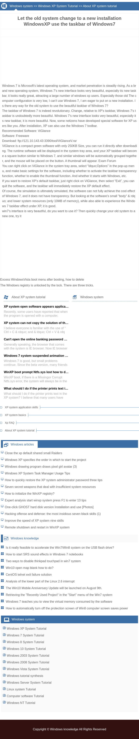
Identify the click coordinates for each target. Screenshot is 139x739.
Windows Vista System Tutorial (28, 669)
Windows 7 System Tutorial (25, 635)
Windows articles (22, 444)
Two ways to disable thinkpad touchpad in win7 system (43, 561)
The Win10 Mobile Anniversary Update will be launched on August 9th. (54, 588)
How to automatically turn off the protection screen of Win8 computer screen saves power (67, 608)
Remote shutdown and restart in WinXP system (37, 527)
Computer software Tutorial (25, 696)
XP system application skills (21, 407)
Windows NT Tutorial (21, 702)
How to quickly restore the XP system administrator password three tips (53, 480)
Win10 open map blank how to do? (29, 567)
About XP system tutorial (100, 6)
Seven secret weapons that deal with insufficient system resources (50, 486)
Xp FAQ (9, 422)
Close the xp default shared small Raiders (33, 453)
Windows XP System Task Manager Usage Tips (37, 473)
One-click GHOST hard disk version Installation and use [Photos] (49, 507)
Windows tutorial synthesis (25, 675)
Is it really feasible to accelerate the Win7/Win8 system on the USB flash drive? (60, 547)
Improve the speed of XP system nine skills (34, 520)
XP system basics (15, 415)
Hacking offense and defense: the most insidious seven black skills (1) (53, 513)
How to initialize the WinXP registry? (30, 493)
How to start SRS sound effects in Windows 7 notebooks (44, 554)
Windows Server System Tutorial (29, 682)
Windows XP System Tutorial (58, 6)
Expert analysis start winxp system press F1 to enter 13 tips (45, 500)
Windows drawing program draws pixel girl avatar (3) (41, 466)
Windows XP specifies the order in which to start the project (45, 459)
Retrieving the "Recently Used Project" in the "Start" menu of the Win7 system (59, 594)
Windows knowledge (25, 538)
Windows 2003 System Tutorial (28, 655)
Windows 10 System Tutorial (26, 648)
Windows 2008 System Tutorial (28, 662)
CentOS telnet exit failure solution (29, 574)
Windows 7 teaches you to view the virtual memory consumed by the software (59, 601)
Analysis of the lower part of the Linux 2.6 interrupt (40, 581)
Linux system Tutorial (21, 689)
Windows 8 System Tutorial (25, 642)
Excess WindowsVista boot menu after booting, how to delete (42, 279)
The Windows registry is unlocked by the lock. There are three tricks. (47, 285)
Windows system (21, 6)
